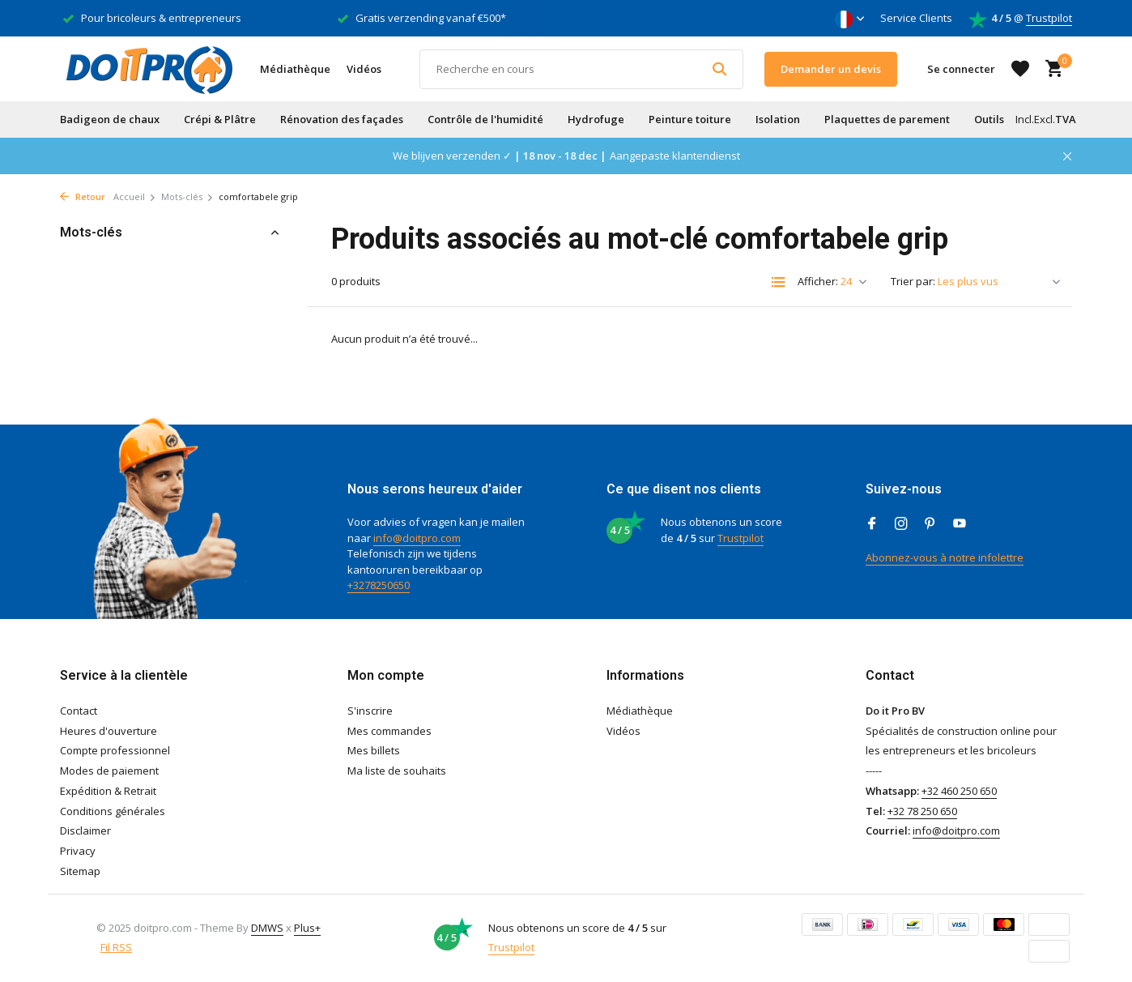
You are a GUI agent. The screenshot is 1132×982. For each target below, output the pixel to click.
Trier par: (913, 281)
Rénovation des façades (341, 119)
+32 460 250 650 (959, 790)
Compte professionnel (115, 750)
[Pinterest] (930, 524)
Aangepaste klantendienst (675, 155)
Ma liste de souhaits (396, 770)
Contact (78, 710)
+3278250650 (378, 585)
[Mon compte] (961, 69)
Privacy (78, 850)
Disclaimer (85, 830)
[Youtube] (959, 524)
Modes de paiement (109, 770)
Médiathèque (295, 69)
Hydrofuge (596, 119)
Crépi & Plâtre (220, 119)
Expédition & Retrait (108, 790)
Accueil (134, 196)
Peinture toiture (690, 119)
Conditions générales (112, 811)
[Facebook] (872, 524)
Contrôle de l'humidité (485, 119)
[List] (778, 282)
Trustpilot (1049, 18)
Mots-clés (187, 196)
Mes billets (373, 750)
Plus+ (307, 927)
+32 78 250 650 (922, 811)
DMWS (267, 927)
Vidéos (364, 69)
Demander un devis (831, 69)
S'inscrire (370, 710)
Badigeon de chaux (110, 119)
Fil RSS (116, 947)
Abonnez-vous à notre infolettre (944, 557)
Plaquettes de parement (887, 119)
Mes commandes (389, 731)
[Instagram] (901, 524)
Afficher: (818, 281)
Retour (82, 196)
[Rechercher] (581, 69)
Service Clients (916, 18)
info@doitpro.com (417, 538)
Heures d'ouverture (108, 731)
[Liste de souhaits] (1020, 69)
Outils (989, 119)
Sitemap (80, 871)
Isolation (777, 119)
